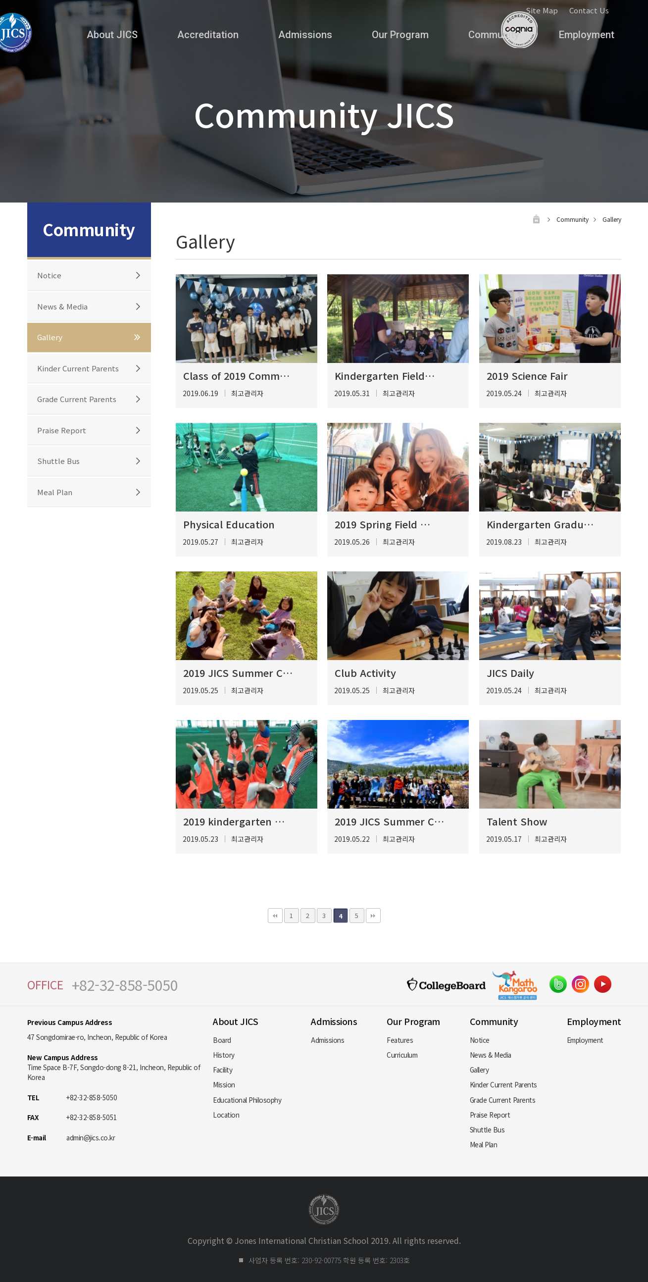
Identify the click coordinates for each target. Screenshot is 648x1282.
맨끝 (373, 915)
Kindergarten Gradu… (540, 524)
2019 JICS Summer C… (238, 673)
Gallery (49, 337)
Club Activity (365, 673)
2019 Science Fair (527, 375)
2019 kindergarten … (234, 821)
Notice (49, 275)
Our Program (400, 35)
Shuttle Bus (58, 461)
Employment (586, 35)
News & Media (62, 306)
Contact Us (589, 10)
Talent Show (517, 821)
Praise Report (61, 430)
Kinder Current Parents (78, 368)
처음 (275, 915)
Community (493, 35)
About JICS (112, 35)
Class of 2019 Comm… (236, 375)
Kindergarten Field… (385, 375)
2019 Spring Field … (382, 524)
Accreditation (208, 35)
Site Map (542, 10)
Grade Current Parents (76, 399)
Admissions (305, 35)
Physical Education (229, 524)
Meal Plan (54, 492)
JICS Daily (510, 673)
